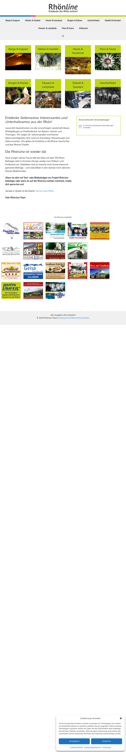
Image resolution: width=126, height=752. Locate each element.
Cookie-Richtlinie (76, 747)
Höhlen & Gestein (32, 20)
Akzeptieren (74, 741)
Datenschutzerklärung (92, 747)
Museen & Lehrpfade (47, 28)
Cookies (86, 318)
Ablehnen (106, 741)
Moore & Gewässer (54, 20)
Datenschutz (75, 318)
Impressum (107, 747)
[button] (120, 718)
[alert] (98, 126)
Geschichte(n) (93, 20)
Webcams (83, 28)
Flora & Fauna (68, 28)
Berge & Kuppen (12, 20)
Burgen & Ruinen (74, 20)
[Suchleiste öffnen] (63, 36)
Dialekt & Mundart (113, 20)
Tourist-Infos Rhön (44, 191)
